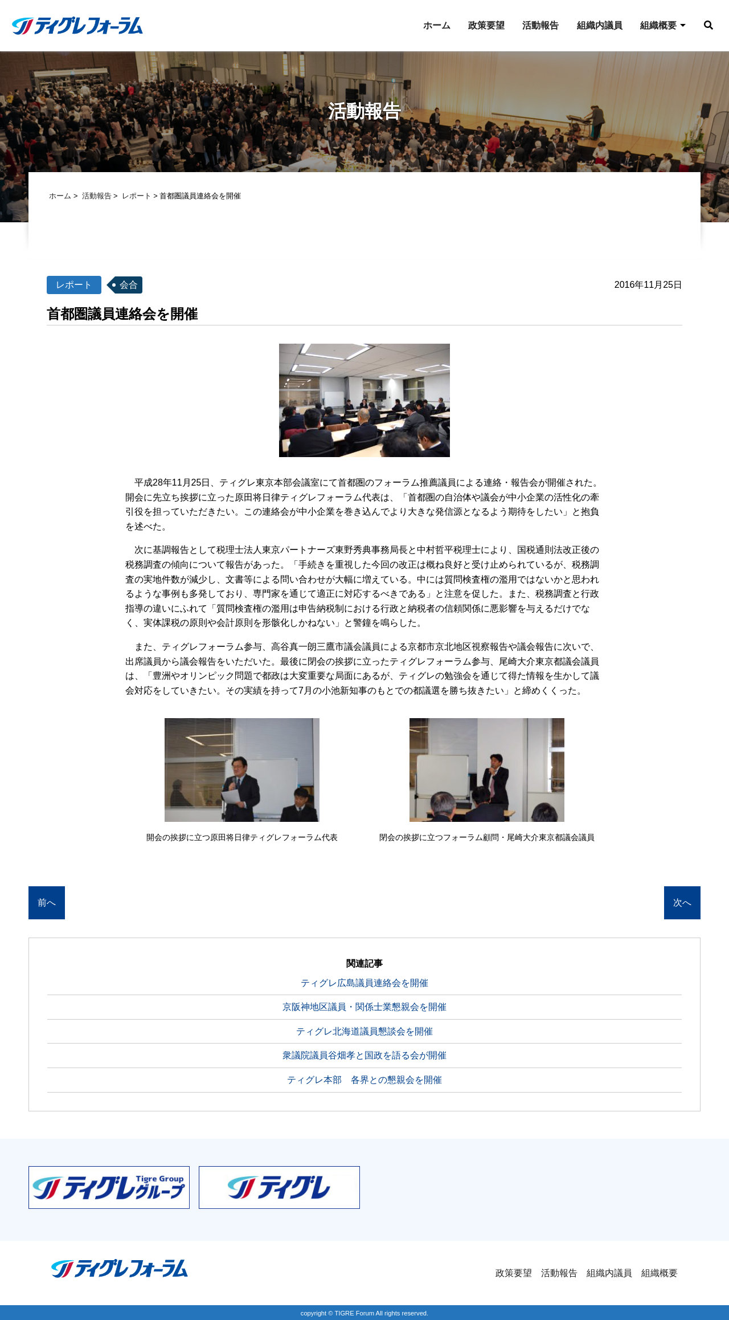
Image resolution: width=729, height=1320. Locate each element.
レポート (136, 196)
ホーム (431, 25)
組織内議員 (596, 25)
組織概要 (655, 25)
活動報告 (536, 25)
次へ (682, 903)
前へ (47, 903)
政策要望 (482, 25)
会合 (129, 285)
